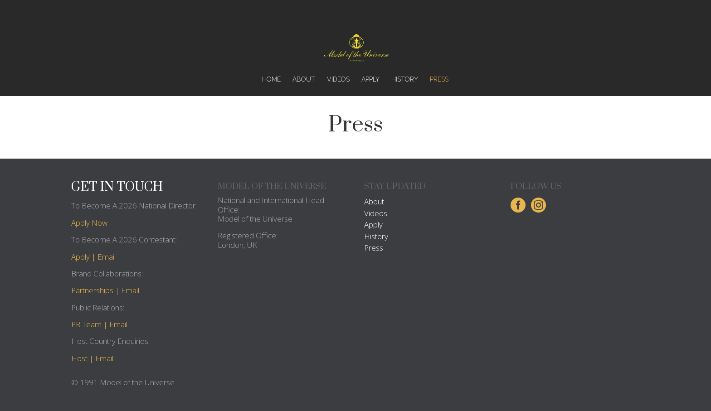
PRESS (439, 79)
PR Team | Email (99, 324)
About (374, 201)
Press (373, 247)
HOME (271, 79)
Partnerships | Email (105, 290)
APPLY (370, 79)
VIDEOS (338, 79)
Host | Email (92, 358)
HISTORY (404, 79)
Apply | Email (93, 256)
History (376, 236)
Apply (373, 224)
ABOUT (303, 79)
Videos (375, 213)
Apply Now (89, 223)
